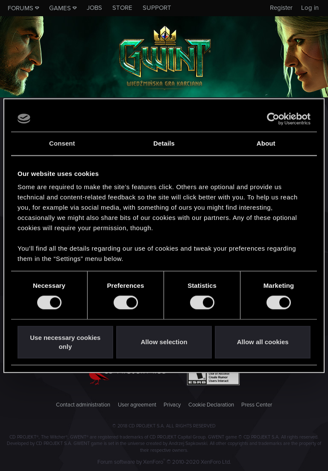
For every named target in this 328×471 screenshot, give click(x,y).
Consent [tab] (62, 143)
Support (157, 8)
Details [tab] (164, 143)
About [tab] (266, 143)
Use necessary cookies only (65, 342)
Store (122, 8)
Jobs (94, 8)
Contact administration (83, 404)
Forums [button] (20, 8)
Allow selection (164, 342)
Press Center (256, 404)
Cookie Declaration (211, 404)
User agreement (137, 404)
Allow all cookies (263, 342)
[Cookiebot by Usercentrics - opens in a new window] (273, 118)
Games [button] (60, 8)
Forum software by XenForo (164, 462)
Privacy (172, 404)
